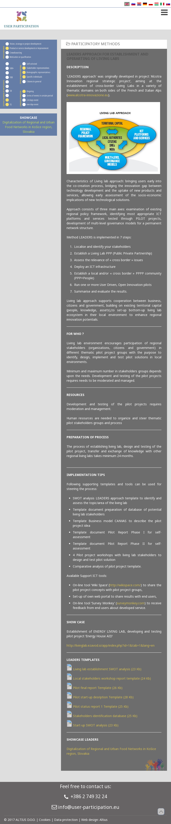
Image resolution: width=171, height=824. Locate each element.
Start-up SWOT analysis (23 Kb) (92, 725)
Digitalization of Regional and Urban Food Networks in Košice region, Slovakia (28, 127)
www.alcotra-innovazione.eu (87, 95)
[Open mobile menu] (164, 11)
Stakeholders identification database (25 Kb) (102, 716)
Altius (104, 820)
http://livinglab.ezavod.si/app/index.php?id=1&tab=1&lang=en (111, 645)
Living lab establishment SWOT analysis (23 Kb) (104, 669)
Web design (89, 820)
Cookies (45, 820)
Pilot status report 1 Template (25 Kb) (97, 706)
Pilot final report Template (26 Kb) (94, 688)
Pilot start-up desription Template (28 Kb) (100, 697)
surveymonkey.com (131, 603)
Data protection (66, 820)
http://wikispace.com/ (125, 585)
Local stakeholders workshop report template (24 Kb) (109, 678)
